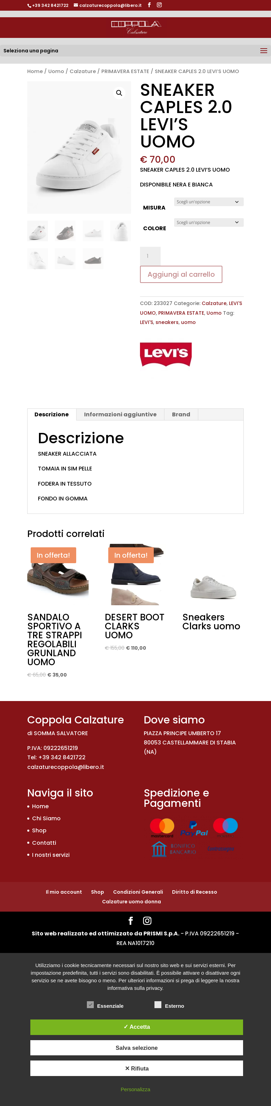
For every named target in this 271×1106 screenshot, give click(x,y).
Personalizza (135, 1089)
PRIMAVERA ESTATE (125, 71)
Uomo (56, 71)
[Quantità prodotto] (150, 256)
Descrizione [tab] (51, 414)
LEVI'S (146, 322)
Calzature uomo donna (131, 901)
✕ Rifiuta (137, 1068)
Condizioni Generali (138, 892)
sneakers (167, 322)
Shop (39, 830)
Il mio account (64, 892)
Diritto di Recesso (194, 892)
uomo (188, 322)
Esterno (169, 1005)
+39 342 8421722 (50, 5)
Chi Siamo (46, 818)
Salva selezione (137, 1048)
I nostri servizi (51, 855)
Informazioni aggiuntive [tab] (120, 414)
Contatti (44, 843)
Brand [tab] (181, 414)
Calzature (83, 71)
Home (35, 71)
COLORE (154, 228)
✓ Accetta (136, 1027)
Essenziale (105, 1005)
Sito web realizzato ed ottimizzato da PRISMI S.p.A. (105, 933)
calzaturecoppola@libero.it (65, 767)
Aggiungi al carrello (181, 274)
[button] (119, 93)
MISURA (154, 208)
